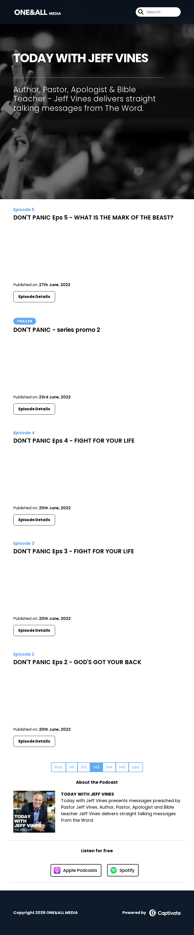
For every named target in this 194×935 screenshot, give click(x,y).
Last (136, 767)
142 (84, 767)
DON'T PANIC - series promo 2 (56, 330)
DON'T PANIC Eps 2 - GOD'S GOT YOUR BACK (77, 662)
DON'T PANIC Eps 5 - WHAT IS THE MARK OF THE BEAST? (93, 217)
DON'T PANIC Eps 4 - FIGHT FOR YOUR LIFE (73, 441)
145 (122, 767)
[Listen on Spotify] (123, 870)
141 (71, 767)
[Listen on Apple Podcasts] (76, 870)
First (58, 767)
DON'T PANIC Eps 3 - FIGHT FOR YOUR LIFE (73, 551)
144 (109, 767)
